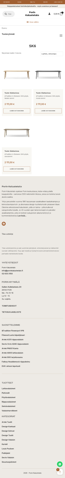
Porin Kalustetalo (32, 14)
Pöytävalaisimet (8, 397)
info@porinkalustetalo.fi (12, 271)
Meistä (45, 2)
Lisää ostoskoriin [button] (17, 111)
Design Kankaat (8, 426)
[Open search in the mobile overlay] (8, 14)
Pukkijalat (6, 453)
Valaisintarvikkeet (9, 411)
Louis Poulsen (8, 449)
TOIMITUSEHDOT (9, 306)
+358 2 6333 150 (58, 2)
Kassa (19, 2)
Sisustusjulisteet (9, 462)
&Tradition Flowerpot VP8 (13, 331)
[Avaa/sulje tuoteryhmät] (61, 35)
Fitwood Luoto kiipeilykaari (13, 335)
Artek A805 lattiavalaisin (12, 353)
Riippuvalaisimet (9, 402)
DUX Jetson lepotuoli (11, 366)
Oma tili (32, 2)
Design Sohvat (8, 431)
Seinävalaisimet (8, 406)
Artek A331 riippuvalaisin (12, 339)
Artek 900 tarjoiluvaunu (12, 357)
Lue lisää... (21, 216)
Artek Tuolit (7, 422)
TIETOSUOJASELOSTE (11, 312)
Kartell (4, 444)
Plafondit (6, 393)
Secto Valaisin (8, 457)
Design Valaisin (8, 440)
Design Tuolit (7, 435)
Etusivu (4, 28)
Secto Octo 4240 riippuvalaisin (15, 344)
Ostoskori (6, 2)
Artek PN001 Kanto (10, 348)
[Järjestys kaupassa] (52, 54)
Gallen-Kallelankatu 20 (11, 287)
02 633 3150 (7, 274)
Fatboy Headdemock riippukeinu (16, 362)
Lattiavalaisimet (8, 388)
